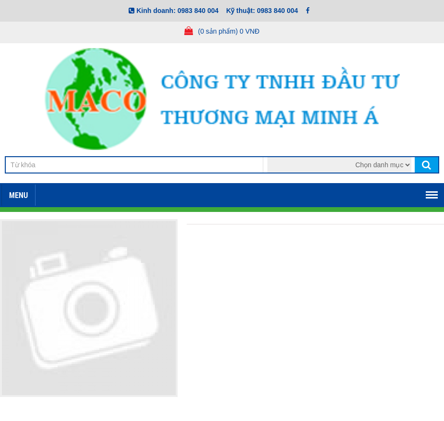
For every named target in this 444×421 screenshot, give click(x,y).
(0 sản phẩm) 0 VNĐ (228, 31)
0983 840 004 (198, 10)
